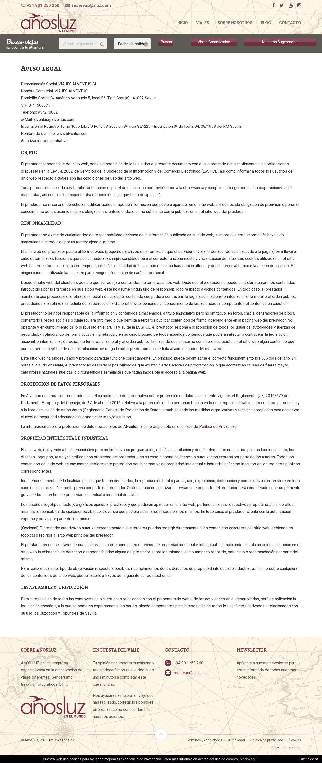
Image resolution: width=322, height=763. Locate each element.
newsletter (279, 663)
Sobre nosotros (235, 22)
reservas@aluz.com (91, 5)
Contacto (290, 22)
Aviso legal (236, 740)
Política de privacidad (266, 740)
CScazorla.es (64, 740)
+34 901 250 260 (43, 5)
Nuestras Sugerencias (280, 42)
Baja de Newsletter (286, 747)
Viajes (202, 22)
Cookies (295, 740)
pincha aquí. (249, 759)
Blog (266, 22)
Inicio (182, 22)
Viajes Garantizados (214, 42)
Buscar (166, 42)
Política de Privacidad (218, 426)
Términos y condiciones (204, 740)
